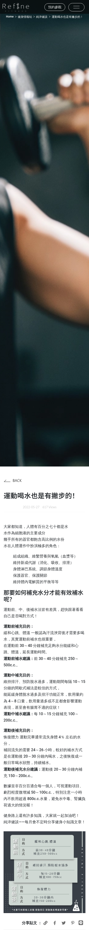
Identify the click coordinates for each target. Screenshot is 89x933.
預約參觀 (54, 7)
